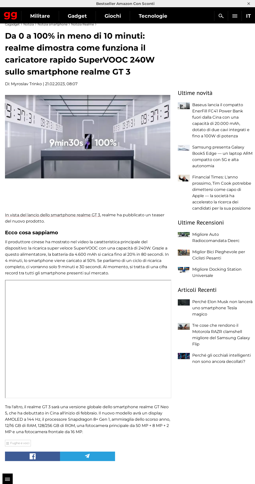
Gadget (77, 16)
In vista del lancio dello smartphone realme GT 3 (52, 215)
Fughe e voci (19, 443)
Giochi (113, 16)
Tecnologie (153, 16)
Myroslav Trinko (26, 83)
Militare (40, 16)
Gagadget (10, 14)
